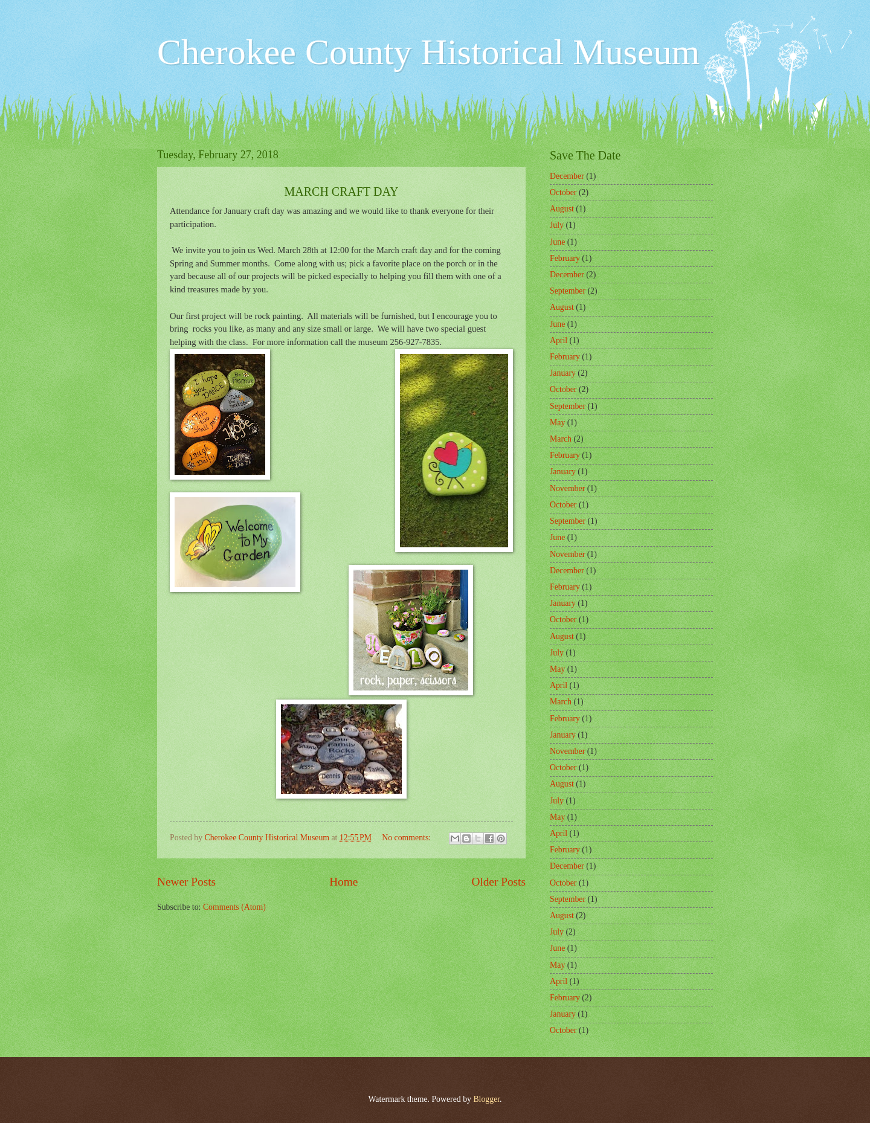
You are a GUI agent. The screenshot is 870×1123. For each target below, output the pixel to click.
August (562, 208)
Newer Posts (186, 881)
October (563, 192)
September (567, 290)
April (558, 340)
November (567, 488)
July (557, 225)
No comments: (407, 837)
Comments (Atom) (234, 907)
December (567, 176)
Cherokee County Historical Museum (428, 52)
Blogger (486, 1099)
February (565, 258)
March (561, 438)
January (563, 373)
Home (343, 881)
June (557, 241)
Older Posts (498, 881)
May (557, 422)
